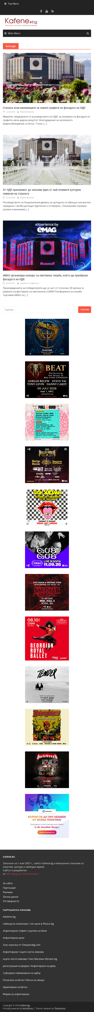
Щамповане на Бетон (15, 987)
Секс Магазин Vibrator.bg (43, 959)
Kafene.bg (25, 1005)
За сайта (8, 883)
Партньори (9, 887)
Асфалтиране (10, 951)
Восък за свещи (35, 980)
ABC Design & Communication (22, 873)
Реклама (8, 892)
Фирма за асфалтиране (16, 994)
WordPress (28, 1008)
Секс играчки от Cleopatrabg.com (21, 944)
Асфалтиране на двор (43, 966)
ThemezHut (59, 1008)
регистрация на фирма (16, 966)
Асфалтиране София (14, 930)
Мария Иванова (27, 111)
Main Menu (14, 33)
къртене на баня (37, 930)
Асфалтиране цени (13, 937)
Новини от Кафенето (29, 283)
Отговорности (11, 901)
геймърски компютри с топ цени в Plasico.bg (28, 923)
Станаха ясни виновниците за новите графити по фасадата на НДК (44, 108)
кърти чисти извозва (32, 951)
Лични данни (10, 896)
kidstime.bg (9, 916)
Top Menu (13, 3)
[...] (45, 123)
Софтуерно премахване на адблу (21, 973)
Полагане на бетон (13, 980)
